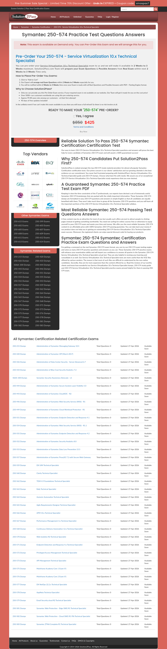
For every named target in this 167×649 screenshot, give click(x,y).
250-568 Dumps (42, 301)
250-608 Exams (21, 233)
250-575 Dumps (21, 313)
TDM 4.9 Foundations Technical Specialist (53, 481)
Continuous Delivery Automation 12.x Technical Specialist (59, 529)
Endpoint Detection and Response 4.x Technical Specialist (59, 545)
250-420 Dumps (42, 256)
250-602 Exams (21, 225)
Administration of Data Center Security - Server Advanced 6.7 (61, 362)
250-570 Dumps (21, 305)
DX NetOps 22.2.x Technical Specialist (52, 584)
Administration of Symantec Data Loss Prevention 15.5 (58, 449)
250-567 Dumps (21, 301)
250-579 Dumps (21, 321)
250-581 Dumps (42, 321)
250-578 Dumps (42, 317)
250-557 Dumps (21, 285)
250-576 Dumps (42, 313)
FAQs (100, 17)
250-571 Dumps (42, 305)
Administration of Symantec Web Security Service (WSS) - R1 (61, 402)
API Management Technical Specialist (51, 560)
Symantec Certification (41, 27)
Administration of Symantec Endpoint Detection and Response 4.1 (63, 417)
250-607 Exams (42, 229)
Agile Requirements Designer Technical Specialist (56, 505)
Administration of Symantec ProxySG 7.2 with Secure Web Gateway (64, 457)
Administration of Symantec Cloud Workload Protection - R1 (61, 409)
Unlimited (77, 17)
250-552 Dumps (21, 281)
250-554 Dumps (21, 277)
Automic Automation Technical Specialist (53, 497)
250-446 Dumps (42, 268)
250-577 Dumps (21, 317)
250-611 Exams (21, 237)
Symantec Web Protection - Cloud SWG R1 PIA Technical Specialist (63, 616)
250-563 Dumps (21, 293)
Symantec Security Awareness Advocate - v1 (54, 378)
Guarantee (89, 17)
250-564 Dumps (42, 293)
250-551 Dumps (42, 273)
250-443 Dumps (21, 268)
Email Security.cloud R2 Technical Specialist (54, 600)
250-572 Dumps (21, 309)
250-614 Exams (42, 241)
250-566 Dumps (42, 297)
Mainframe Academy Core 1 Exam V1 (51, 568)
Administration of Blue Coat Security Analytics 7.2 (56, 370)
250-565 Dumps (21, 297)
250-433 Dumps (42, 260)
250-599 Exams (42, 221)
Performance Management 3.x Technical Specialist (56, 521)
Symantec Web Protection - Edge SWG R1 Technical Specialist (61, 608)
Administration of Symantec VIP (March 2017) (55, 354)
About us (34, 641)
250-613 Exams (21, 241)
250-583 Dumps (42, 325)
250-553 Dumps (42, 281)
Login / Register (112, 17)
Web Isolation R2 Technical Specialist (51, 537)
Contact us (65, 641)
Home (53, 17)
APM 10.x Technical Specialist (48, 513)
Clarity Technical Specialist (47, 473)
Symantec (25, 27)
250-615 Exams (21, 221)
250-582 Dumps (21, 325)
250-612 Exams (42, 237)
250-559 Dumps (42, 285)
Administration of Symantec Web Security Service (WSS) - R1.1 (62, 425)
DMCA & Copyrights (86, 641)
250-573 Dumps (42, 309)
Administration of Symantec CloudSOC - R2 (54, 394)
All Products (65, 17)
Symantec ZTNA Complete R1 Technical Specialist (56, 624)
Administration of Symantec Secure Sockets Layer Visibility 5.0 (61, 386)
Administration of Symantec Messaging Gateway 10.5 (58, 346)
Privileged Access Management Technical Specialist (57, 553)
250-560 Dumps (21, 289)
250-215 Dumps (21, 256)
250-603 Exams (42, 225)
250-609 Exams (42, 233)
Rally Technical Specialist (46, 489)
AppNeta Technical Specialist (48, 592)
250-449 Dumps (21, 273)
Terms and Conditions (83, 127)
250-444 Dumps (42, 264)
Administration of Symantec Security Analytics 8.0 (56, 441)
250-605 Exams (21, 229)
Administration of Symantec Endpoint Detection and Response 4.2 (63, 433)
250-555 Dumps (42, 277)
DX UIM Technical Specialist (48, 465)
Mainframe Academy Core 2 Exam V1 (51, 576)
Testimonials (54, 641)
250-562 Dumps (42, 289)
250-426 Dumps (21, 260)
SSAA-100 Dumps (22, 264)
